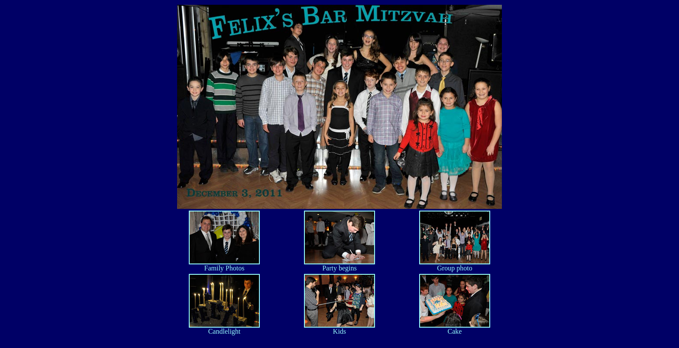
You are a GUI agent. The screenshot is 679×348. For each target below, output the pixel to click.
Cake (454, 328)
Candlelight (224, 328)
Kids (339, 328)
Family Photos (224, 265)
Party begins (339, 265)
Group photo (454, 265)
